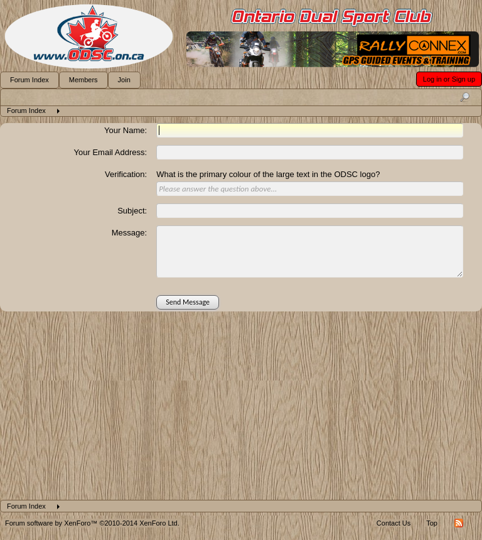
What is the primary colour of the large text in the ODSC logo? (268, 174)
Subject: (132, 210)
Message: (129, 232)
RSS (458, 523)
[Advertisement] (241, 406)
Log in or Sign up (449, 79)
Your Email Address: (110, 152)
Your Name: (125, 130)
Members (83, 80)
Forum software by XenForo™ (92, 523)
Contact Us (393, 523)
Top (431, 523)
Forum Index (29, 80)
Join (124, 80)
